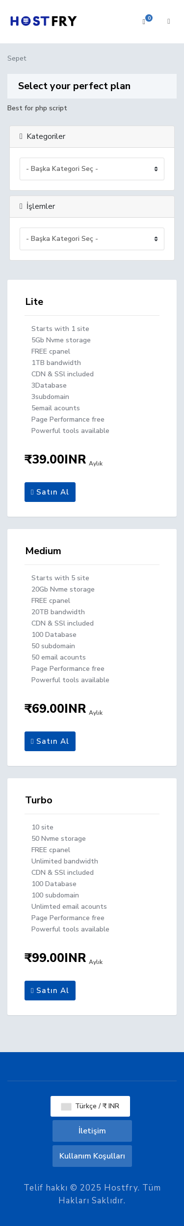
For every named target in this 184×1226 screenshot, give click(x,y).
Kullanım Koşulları (92, 1156)
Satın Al (50, 492)
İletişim (92, 1131)
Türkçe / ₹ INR (90, 1106)
